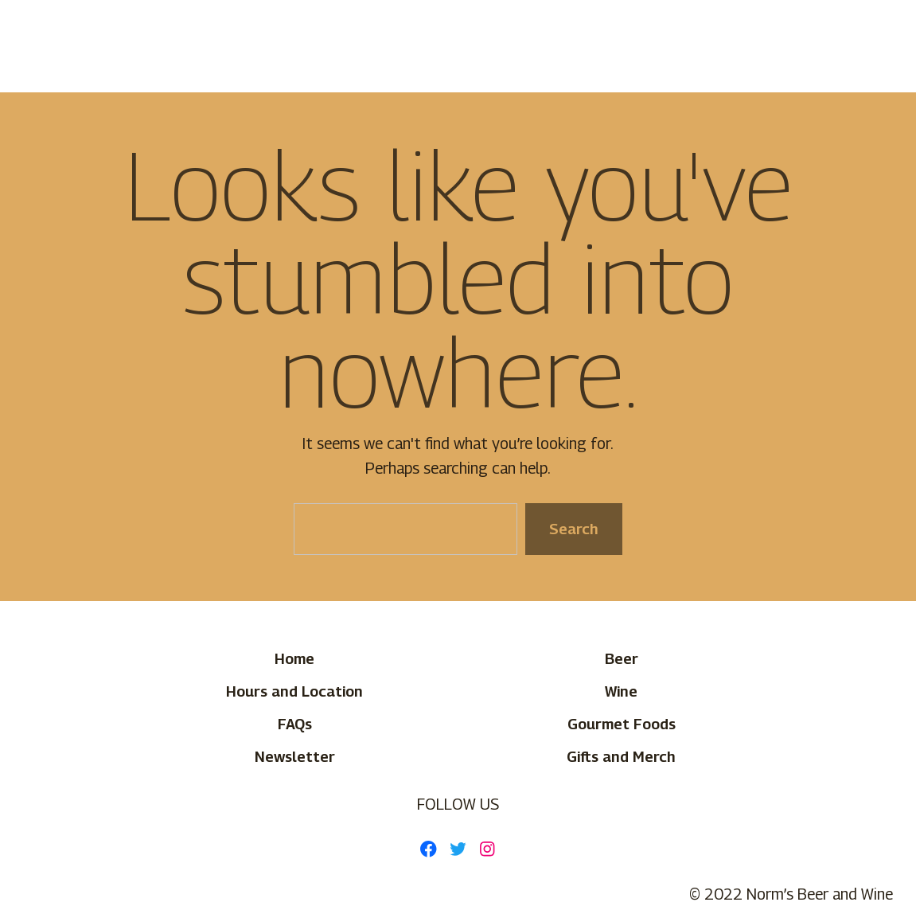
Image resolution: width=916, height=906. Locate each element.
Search (573, 528)
